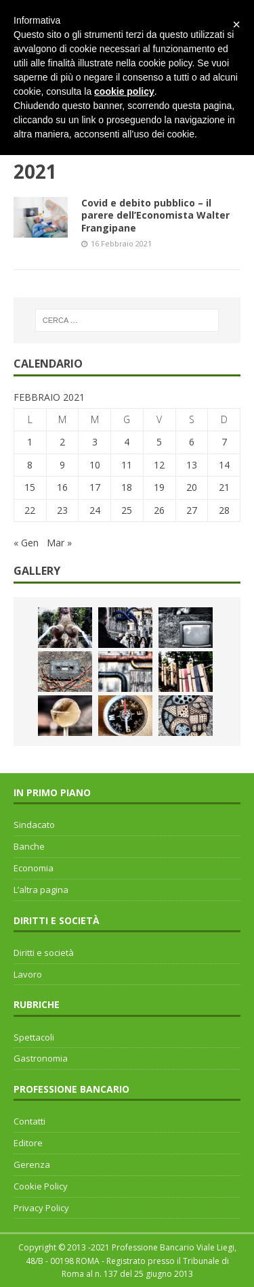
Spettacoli (34, 1037)
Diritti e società (44, 952)
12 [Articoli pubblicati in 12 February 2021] (159, 464)
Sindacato (34, 825)
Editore (28, 1143)
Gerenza (32, 1164)
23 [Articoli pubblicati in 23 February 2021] (62, 510)
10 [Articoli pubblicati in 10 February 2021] (94, 464)
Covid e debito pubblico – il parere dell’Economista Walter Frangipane (155, 215)
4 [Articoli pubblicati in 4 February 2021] (126, 441)
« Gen (26, 542)
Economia (34, 868)
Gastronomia (41, 1058)
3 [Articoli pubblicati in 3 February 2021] (95, 441)
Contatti (29, 1121)
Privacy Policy (41, 1208)
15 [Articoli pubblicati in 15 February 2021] (29, 487)
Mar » (59, 542)
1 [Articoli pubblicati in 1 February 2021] (30, 441)
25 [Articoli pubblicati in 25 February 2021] (126, 510)
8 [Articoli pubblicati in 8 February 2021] (30, 464)
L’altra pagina (41, 890)
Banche (29, 846)
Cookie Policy (41, 1186)
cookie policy (124, 91)
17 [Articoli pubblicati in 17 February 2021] (94, 487)
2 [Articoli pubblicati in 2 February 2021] (62, 441)
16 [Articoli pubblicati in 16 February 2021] (62, 487)
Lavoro (28, 974)
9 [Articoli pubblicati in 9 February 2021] (62, 464)
